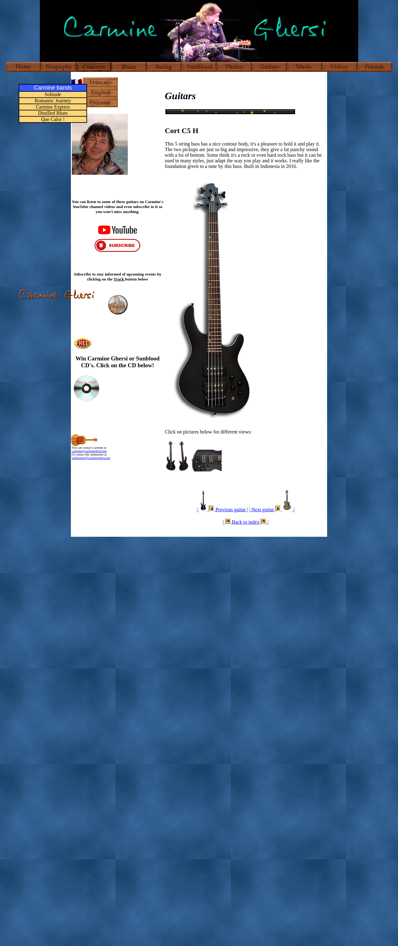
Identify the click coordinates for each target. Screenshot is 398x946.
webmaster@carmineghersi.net (91, 458)
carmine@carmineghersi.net (89, 451)
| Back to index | (245, 522)
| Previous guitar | (222, 509)
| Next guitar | (271, 509)
